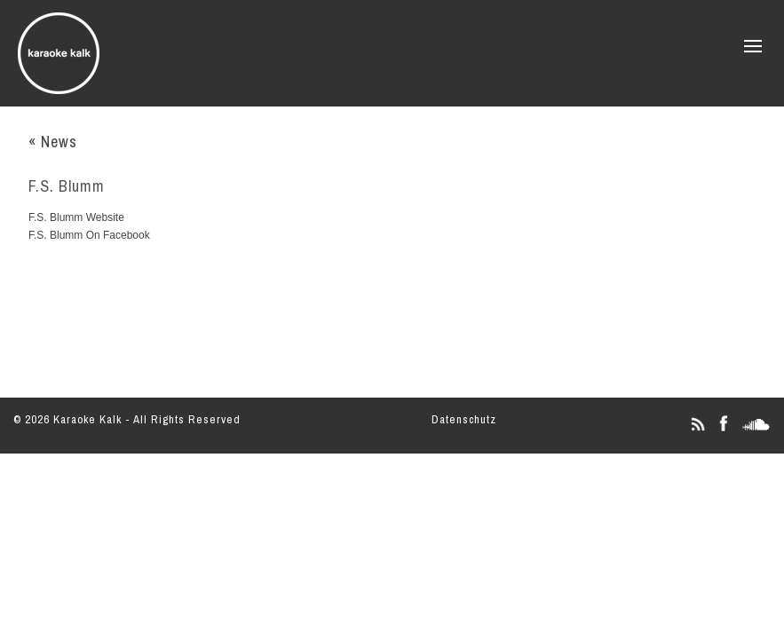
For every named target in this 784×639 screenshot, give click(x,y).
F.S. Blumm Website (76, 217)
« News (52, 141)
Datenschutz (464, 419)
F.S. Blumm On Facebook (89, 235)
